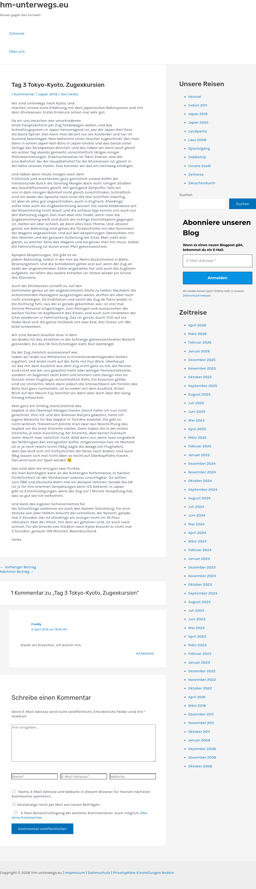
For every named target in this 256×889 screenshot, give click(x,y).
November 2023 (202, 575)
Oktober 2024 (200, 480)
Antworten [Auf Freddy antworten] (145, 653)
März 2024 (197, 541)
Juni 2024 (196, 515)
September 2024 (202, 489)
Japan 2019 (47, 94)
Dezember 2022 (202, 671)
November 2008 (202, 757)
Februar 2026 (200, 342)
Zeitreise (196, 174)
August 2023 (199, 601)
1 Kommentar (23, 94)
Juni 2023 (196, 619)
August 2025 (199, 394)
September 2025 (202, 385)
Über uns (17, 51)
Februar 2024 (200, 549)
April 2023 (197, 636)
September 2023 (202, 593)
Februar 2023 (200, 653)
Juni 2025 (196, 411)
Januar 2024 (199, 558)
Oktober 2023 (200, 584)
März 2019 (197, 705)
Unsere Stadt (199, 165)
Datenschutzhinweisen (197, 295)
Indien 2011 (197, 105)
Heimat (194, 96)
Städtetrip (197, 157)
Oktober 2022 (200, 688)
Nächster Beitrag (17, 571)
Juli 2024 (196, 506)
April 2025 (197, 429)
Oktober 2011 (199, 731)
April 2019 (196, 697)
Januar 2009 (199, 740)
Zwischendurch (201, 183)
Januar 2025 (199, 455)
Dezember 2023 (202, 567)
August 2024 (199, 498)
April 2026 (197, 325)
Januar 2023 (199, 662)
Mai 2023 (196, 627)
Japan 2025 (198, 122)
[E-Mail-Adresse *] (217, 261)
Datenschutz (99, 872)
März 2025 (197, 437)
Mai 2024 (196, 524)
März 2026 (197, 333)
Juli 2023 (196, 610)
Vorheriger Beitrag (18, 567)
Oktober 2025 (200, 377)
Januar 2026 (199, 351)
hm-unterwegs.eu (34, 4)
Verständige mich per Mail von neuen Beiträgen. (56, 804)
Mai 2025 (196, 420)
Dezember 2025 (202, 359)
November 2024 (202, 472)
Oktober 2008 (200, 766)
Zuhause (16, 33)
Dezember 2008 (202, 748)
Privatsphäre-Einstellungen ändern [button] (143, 872)
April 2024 (197, 532)
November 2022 (202, 679)
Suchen (186, 194)
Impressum (75, 872)
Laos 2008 (197, 139)
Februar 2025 (200, 446)
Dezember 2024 (202, 463)
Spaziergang (199, 148)
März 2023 (197, 645)
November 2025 (202, 368)
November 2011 (201, 722)
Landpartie (197, 131)
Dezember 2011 (201, 714)
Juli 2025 (196, 403)
